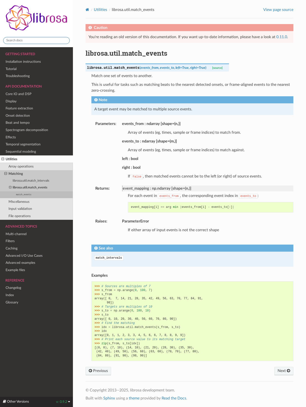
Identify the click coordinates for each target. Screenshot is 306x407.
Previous (98, 371)
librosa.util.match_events (28, 188)
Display (11, 101)
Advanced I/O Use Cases (24, 255)
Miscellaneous (19, 202)
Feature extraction (19, 108)
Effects (11, 137)
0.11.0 (281, 37)
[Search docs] (36, 40)
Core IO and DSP (18, 94)
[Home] (87, 10)
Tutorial (11, 69)
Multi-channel (16, 234)
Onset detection (18, 115)
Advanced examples (20, 263)
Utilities (9, 159)
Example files (15, 270)
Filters (10, 241)
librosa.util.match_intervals (31, 180)
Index (10, 295)
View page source (278, 10)
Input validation (20, 209)
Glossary (12, 302)
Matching (13, 174)
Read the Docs (174, 398)
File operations (20, 216)
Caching (11, 248)
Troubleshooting (18, 76)
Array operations (21, 166)
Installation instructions (23, 61)
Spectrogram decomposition (27, 130)
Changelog (13, 288)
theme (134, 398)
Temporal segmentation (23, 144)
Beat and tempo (18, 122)
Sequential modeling (21, 151)
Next (284, 371)
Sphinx (109, 398)
